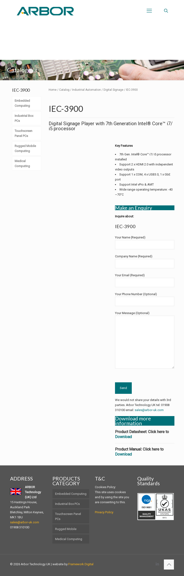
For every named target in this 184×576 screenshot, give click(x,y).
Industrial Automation (86, 89)
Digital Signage (113, 89)
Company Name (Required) (144, 261)
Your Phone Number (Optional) (144, 299)
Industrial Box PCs (67, 504)
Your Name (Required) (144, 242)
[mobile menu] (149, 11)
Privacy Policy (104, 512)
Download (123, 437)
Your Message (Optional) (144, 340)
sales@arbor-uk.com (149, 410)
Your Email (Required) (144, 280)
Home (53, 89)
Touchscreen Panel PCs (68, 516)
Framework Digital (80, 564)
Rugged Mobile (65, 529)
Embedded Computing (70, 494)
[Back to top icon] (169, 564)
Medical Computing (68, 539)
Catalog (64, 89)
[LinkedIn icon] (157, 564)
